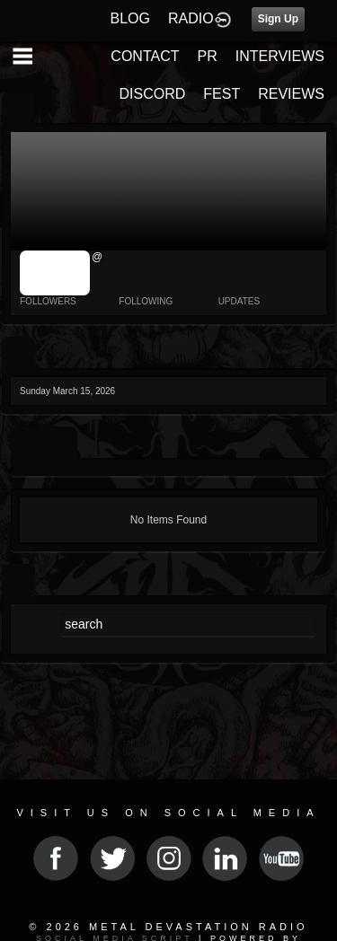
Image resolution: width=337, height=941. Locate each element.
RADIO (191, 18)
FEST (221, 93)
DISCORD (153, 93)
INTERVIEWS (279, 56)
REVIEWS (291, 93)
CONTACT (145, 56)
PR (207, 56)
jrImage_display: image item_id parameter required (55, 273)
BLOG (130, 18)
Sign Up (278, 19)
